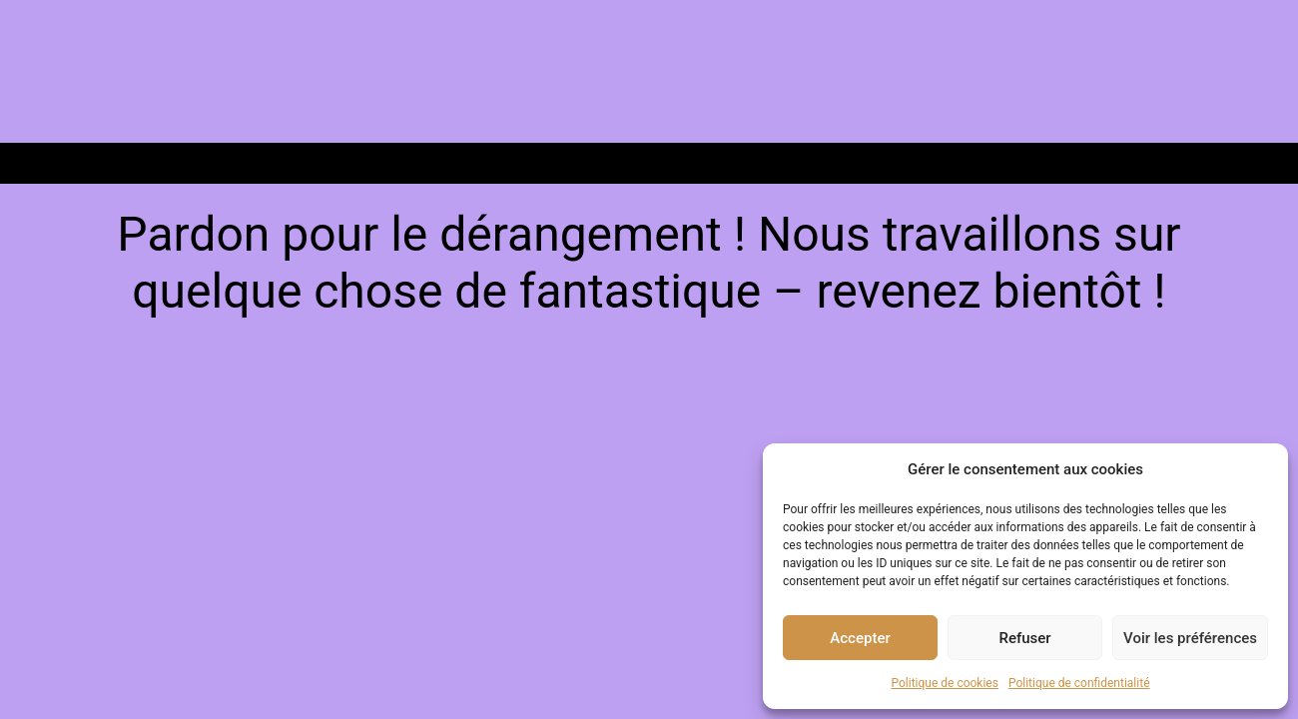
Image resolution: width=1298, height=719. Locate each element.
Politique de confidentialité (1079, 683)
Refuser (1024, 638)
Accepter (860, 638)
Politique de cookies (945, 683)
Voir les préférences (1190, 638)
